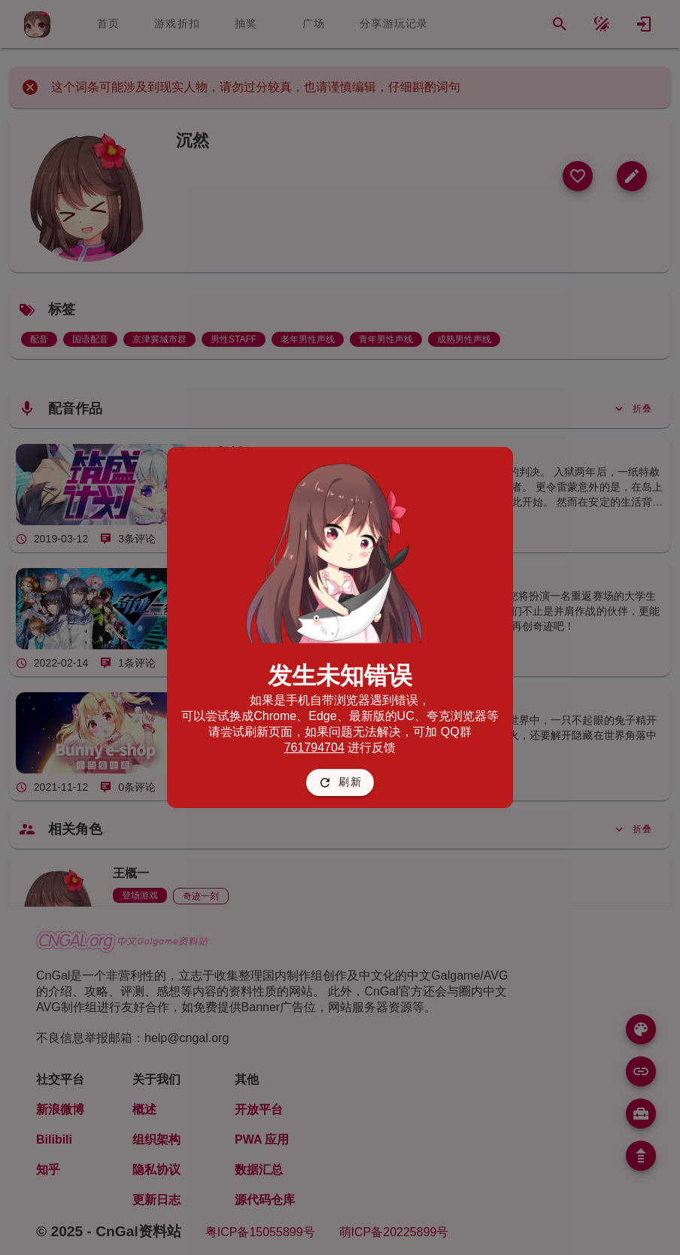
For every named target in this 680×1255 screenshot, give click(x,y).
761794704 (314, 747)
